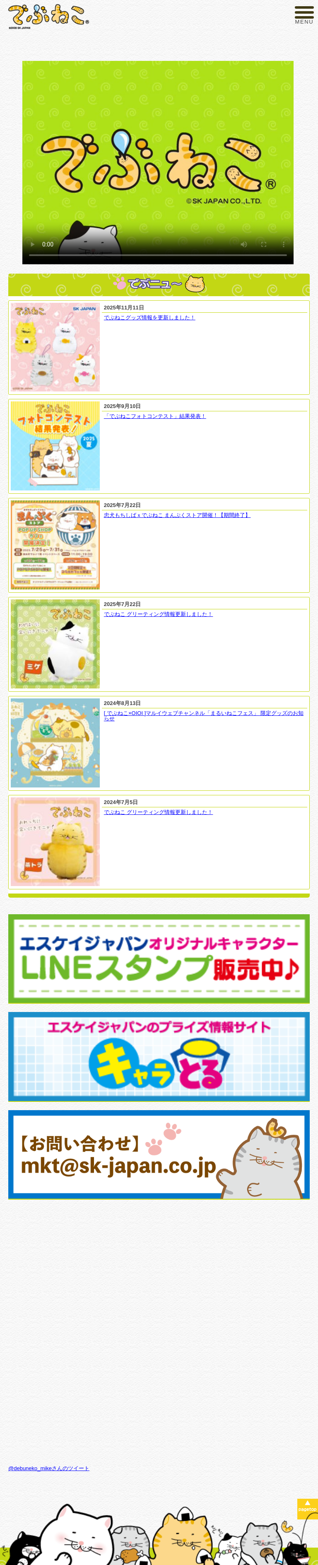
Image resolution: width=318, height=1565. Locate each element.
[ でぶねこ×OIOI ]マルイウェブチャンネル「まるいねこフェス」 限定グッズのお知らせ (204, 716)
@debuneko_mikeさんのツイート (48, 1468)
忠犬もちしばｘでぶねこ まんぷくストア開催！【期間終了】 (177, 515)
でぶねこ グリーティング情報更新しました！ (158, 614)
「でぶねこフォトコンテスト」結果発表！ (155, 416)
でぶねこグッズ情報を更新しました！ (149, 317)
